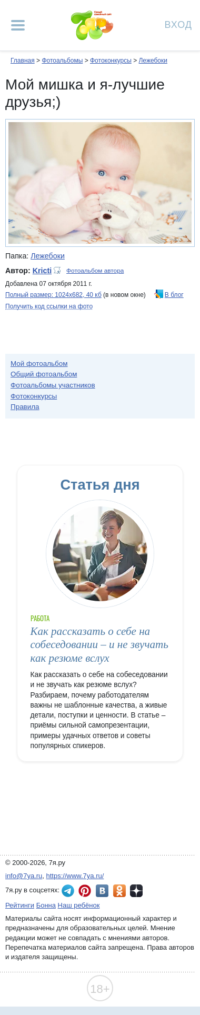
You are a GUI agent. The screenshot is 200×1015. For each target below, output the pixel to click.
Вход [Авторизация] (178, 24)
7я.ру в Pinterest (84, 890)
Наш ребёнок (79, 905)
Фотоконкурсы (111, 60)
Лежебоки (152, 60)
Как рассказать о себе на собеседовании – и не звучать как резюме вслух (99, 644)
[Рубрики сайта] (18, 25)
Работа (40, 618)
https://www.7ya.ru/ (75, 876)
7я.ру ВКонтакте (102, 890)
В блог (174, 294)
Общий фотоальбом (44, 374)
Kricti (42, 270)
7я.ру (136, 890)
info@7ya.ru (23, 876)
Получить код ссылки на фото (49, 306)
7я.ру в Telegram (68, 890)
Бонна (46, 905)
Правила (25, 407)
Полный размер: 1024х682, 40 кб (53, 294)
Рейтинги (19, 905)
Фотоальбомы (62, 60)
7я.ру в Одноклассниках (119, 890)
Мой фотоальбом (39, 363)
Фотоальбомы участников (53, 385)
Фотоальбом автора (95, 270)
